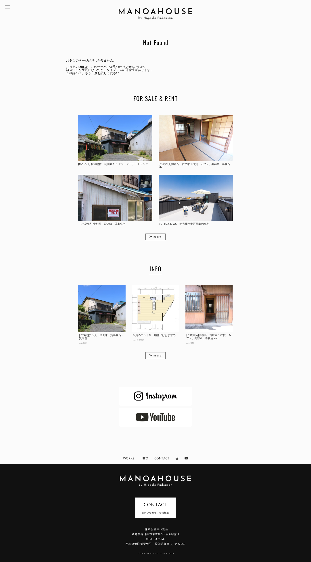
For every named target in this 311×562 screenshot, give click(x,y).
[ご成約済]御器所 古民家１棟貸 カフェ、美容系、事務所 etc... (208, 336)
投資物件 (140, 340)
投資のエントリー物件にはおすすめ (154, 335)
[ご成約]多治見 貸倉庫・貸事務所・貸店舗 (101, 336)
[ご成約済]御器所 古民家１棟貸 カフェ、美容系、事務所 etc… (194, 165)
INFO (144, 458)
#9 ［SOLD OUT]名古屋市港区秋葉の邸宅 (184, 224)
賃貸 (85, 343)
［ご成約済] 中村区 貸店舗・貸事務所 (101, 224)
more (155, 237)
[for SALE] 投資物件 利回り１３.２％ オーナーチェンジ (113, 164)
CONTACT (161, 458)
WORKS (128, 458)
